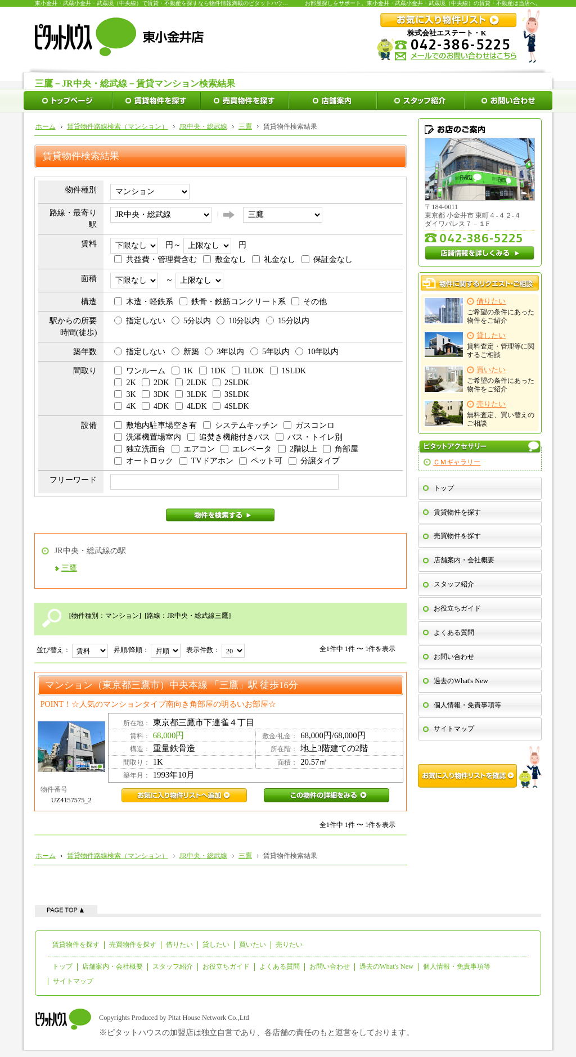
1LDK (248, 371)
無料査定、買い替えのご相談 (480, 413)
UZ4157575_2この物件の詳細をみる (326, 795)
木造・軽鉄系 (143, 301)
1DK (212, 371)
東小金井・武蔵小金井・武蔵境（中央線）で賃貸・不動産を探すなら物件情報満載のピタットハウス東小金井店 (175, 3)
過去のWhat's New (461, 681)
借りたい (179, 944)
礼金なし (273, 259)
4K (125, 406)
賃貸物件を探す (457, 512)
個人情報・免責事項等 (467, 705)
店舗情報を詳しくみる (480, 253)
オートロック (143, 461)
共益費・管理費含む (155, 259)
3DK (155, 394)
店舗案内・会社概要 (464, 560)
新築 (185, 351)
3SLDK (231, 394)
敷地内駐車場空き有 (155, 425)
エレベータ (246, 449)
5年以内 (270, 351)
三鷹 (69, 568)
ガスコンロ (309, 425)
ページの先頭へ (66, 909)
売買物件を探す (457, 536)
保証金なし (327, 259)
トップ (444, 488)
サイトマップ (454, 729)
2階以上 (297, 449)
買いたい (252, 944)
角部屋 (340, 449)
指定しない (139, 321)
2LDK (191, 382)
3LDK (191, 394)
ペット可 (260, 461)
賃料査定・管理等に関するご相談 (480, 345)
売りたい (289, 944)
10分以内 (238, 321)
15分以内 (287, 321)
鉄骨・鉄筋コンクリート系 (232, 301)
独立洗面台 (139, 449)
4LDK (191, 406)
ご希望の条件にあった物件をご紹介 (480, 310)
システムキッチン (240, 425)
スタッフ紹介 (454, 584)
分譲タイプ (314, 461)
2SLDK (231, 382)
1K (182, 371)
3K (125, 394)
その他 (309, 301)
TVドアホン (206, 461)
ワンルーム (139, 371)
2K (125, 382)
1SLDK (288, 371)
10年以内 (317, 351)
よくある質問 (454, 632)
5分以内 (191, 321)
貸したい (216, 944)
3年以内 (224, 351)
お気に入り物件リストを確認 (480, 767)
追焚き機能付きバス (228, 437)
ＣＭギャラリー (456, 462)
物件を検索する (220, 515)
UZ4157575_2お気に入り (184, 795)
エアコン (193, 449)
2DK (155, 382)
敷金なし (224, 259)
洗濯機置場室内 (147, 437)
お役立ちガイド (457, 608)
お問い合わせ (454, 657)
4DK (155, 406)
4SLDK (231, 406)
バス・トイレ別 (309, 437)
